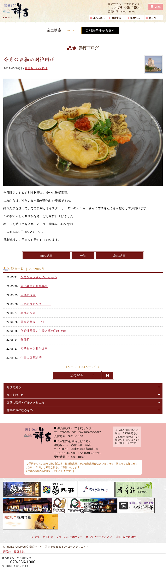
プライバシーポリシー (69, 536)
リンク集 (34, 536)
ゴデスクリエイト (78, 546)
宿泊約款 (48, 536)
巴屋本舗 (19, 551)
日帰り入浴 (148, 562)
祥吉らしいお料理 (36, 68)
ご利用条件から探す (100, 30)
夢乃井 (7, 551)
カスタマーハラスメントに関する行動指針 (111, 536)
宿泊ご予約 (115, 562)
